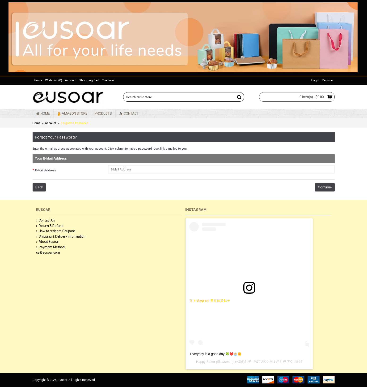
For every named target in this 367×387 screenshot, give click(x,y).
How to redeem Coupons (56, 231)
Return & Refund (49, 226)
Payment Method (50, 247)
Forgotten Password (74, 123)
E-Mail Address (45, 170)
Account (50, 123)
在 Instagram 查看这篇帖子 (209, 300)
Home (36, 123)
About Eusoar (47, 242)
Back (39, 187)
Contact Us (45, 220)
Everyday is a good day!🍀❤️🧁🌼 (215, 354)
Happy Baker (205, 362)
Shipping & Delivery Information (60, 237)
